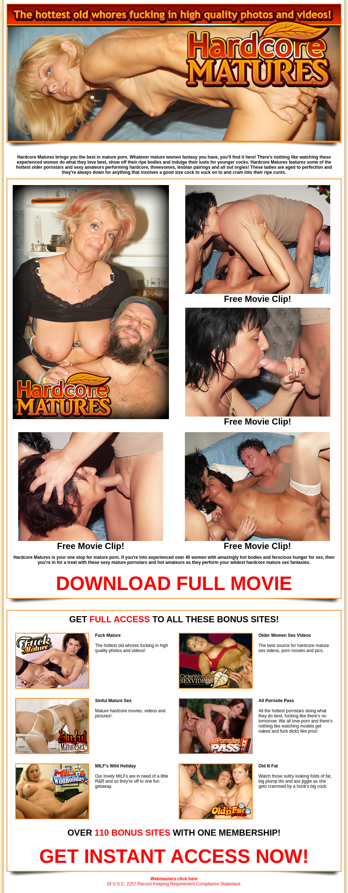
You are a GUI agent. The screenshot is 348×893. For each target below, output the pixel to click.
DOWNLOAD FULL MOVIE (174, 583)
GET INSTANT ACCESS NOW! (174, 856)
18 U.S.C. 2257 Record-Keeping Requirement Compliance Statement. (174, 883)
